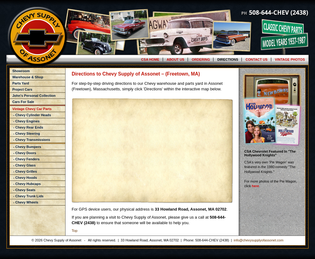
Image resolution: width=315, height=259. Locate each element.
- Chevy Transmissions (31, 140)
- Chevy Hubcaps (26, 184)
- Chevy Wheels (25, 202)
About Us (175, 59)
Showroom (21, 71)
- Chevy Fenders (26, 159)
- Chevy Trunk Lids (27, 196)
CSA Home (150, 59)
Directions (227, 59)
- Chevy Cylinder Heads (31, 115)
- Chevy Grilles (24, 171)
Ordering (201, 59)
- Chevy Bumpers (26, 147)
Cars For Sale (23, 102)
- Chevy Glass (24, 165)
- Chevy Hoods (24, 177)
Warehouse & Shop (27, 77)
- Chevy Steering (26, 133)
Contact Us (256, 59)
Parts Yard (20, 83)
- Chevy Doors (24, 153)
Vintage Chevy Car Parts (32, 109)
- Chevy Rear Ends (27, 127)
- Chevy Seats (23, 190)
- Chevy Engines (26, 121)
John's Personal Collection (34, 95)
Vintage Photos (290, 59)
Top (75, 230)
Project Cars (22, 89)
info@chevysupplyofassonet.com (259, 240)
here (255, 186)
